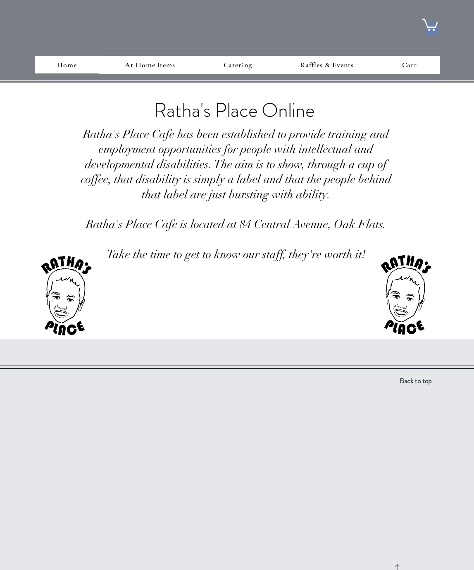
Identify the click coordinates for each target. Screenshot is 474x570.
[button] (430, 24)
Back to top (415, 381)
